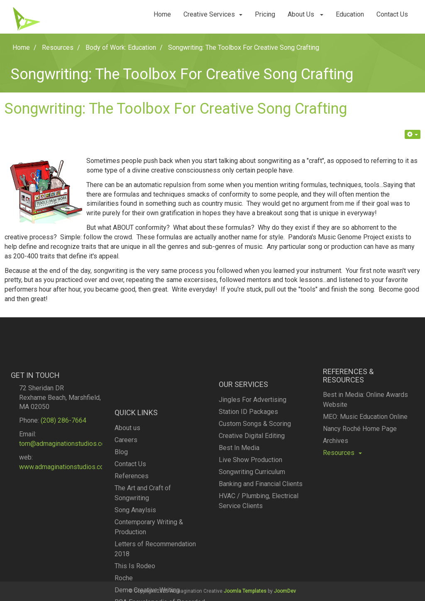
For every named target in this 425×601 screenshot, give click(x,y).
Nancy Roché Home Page (360, 448)
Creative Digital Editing (252, 462)
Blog (121, 497)
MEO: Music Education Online (365, 436)
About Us (305, 14)
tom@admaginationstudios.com (64, 465)
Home (162, 14)
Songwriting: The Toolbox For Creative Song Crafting (176, 108)
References (132, 521)
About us (127, 473)
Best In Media (239, 474)
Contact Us (392, 14)
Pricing (265, 14)
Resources (342, 472)
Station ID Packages (248, 438)
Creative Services (212, 14)
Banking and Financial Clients (261, 510)
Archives (335, 460)
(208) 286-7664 (63, 442)
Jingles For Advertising (252, 426)
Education (350, 14)
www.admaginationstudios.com (64, 488)
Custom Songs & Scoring (255, 450)
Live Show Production (250, 486)
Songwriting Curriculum (252, 498)
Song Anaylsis (135, 555)
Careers (126, 485)
